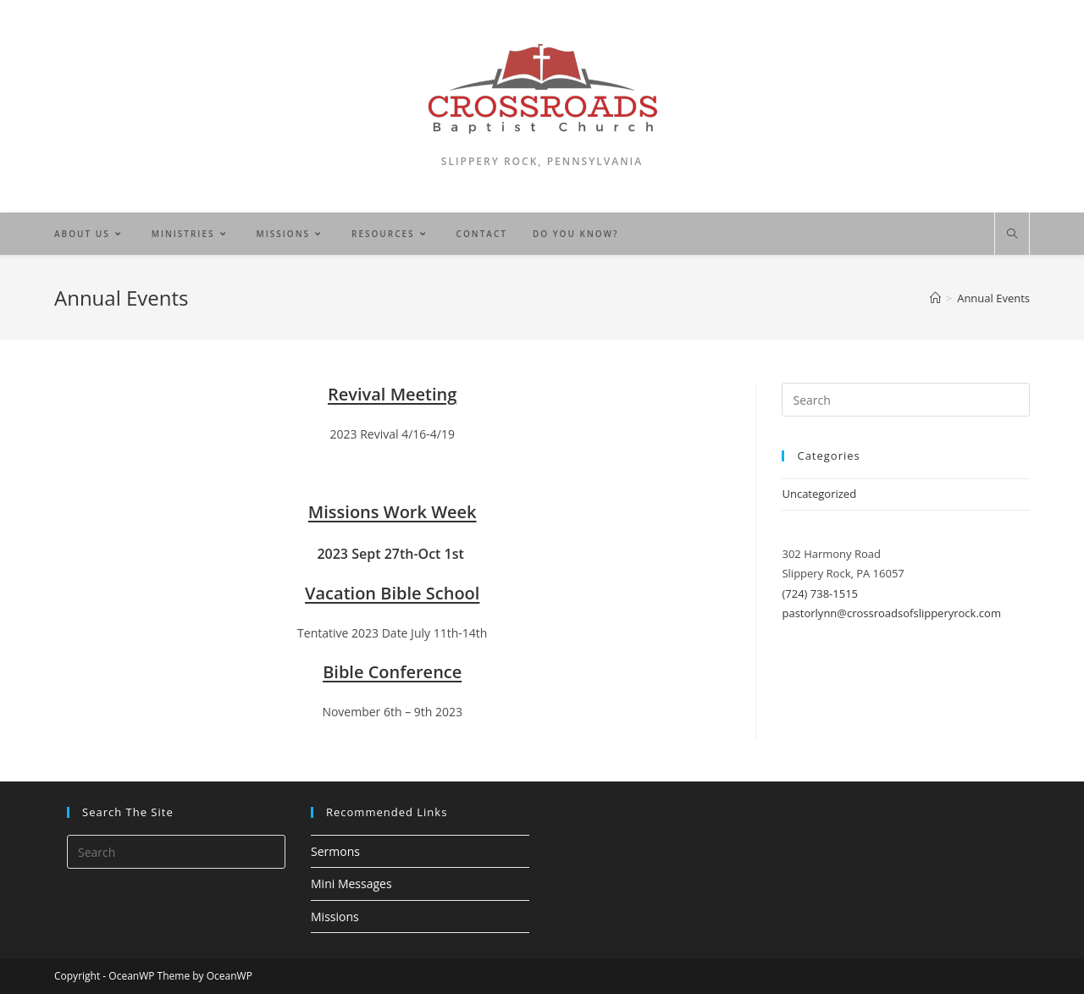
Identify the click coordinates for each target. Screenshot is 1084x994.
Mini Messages (351, 883)
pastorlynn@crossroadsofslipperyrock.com (891, 613)
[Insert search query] (906, 400)
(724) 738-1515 (820, 593)
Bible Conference (392, 671)
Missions (335, 916)
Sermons (335, 851)
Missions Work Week (392, 511)
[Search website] (1012, 234)
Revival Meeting (392, 394)
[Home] (935, 298)
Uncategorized (819, 493)
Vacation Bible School (392, 593)
